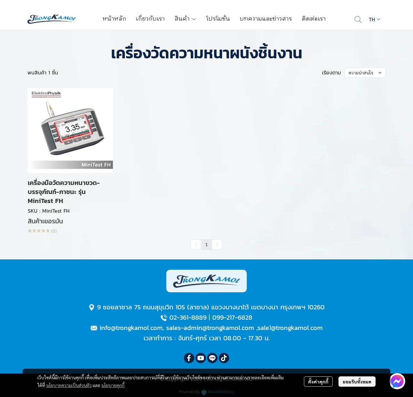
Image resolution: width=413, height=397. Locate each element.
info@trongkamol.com (131, 328)
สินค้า (185, 19)
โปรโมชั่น (218, 19)
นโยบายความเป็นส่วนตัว (69, 385)
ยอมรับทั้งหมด (357, 381)
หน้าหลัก (114, 19)
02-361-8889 (187, 317)
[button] (358, 19)
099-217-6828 (232, 317)
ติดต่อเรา (314, 19)
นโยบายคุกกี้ (113, 385)
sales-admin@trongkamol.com (210, 328)
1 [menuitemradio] (206, 244)
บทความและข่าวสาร (266, 19)
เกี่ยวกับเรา (150, 19)
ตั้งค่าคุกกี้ (318, 381)
